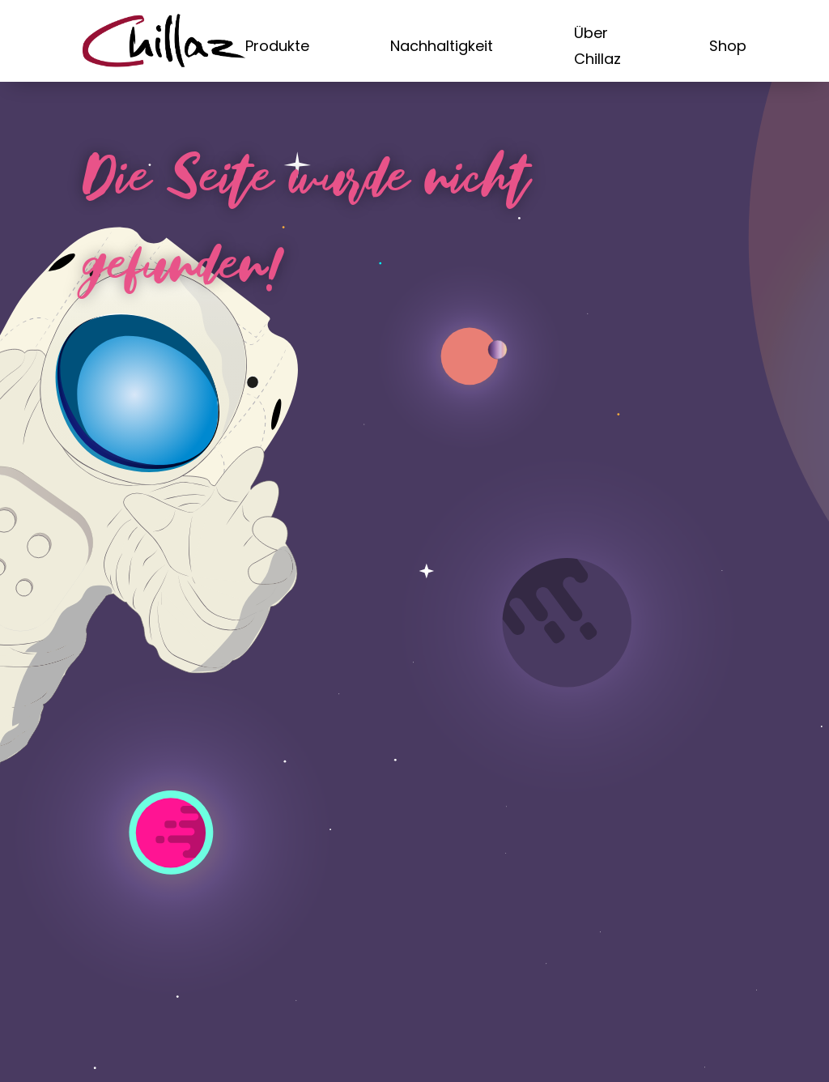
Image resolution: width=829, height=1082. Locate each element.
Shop (727, 46)
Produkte (277, 46)
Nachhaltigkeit (441, 46)
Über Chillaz (597, 46)
